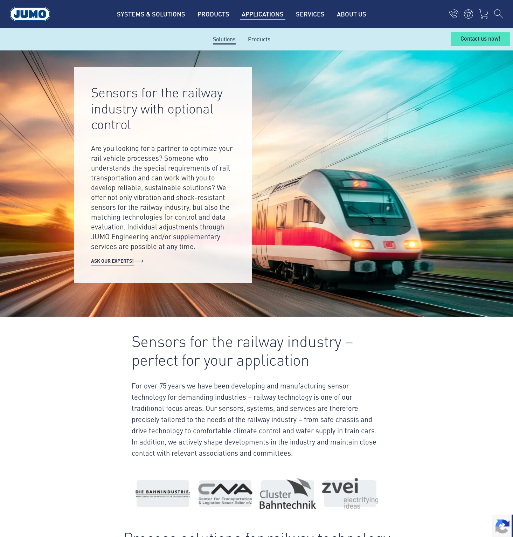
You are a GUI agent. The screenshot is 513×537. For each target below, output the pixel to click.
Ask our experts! (112, 260)
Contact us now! (480, 39)
